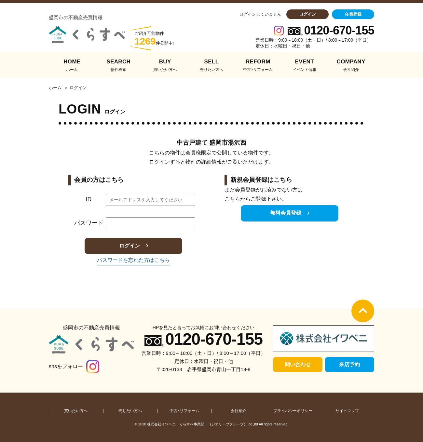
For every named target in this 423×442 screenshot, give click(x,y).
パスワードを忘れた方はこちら (133, 260)
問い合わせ (298, 364)
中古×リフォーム (184, 411)
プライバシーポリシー (292, 411)
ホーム (55, 88)
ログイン (307, 14)
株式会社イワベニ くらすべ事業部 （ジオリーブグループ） (197, 424)
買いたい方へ (76, 411)
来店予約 (349, 364)
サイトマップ (347, 411)
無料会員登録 (285, 213)
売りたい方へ (130, 411)
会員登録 (353, 14)
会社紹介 (238, 411)
